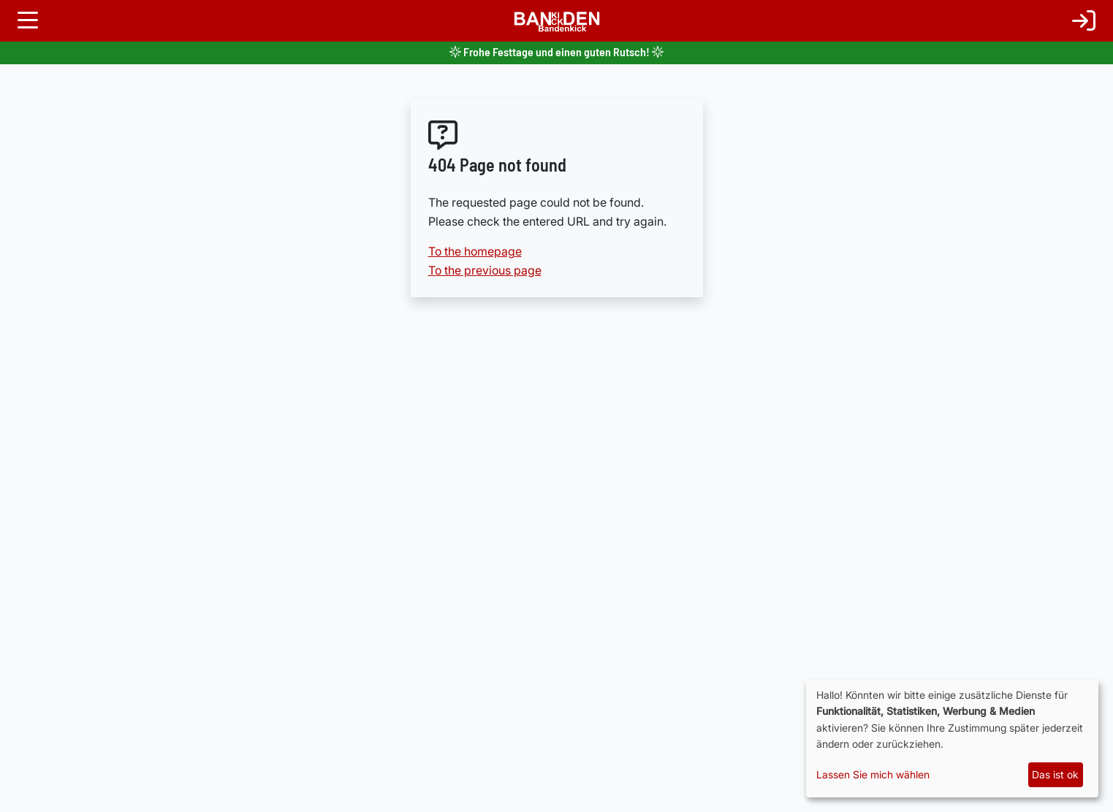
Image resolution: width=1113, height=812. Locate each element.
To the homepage (475, 251)
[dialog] (952, 738)
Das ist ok (1055, 774)
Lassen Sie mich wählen (873, 774)
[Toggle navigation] (28, 21)
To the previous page (485, 270)
